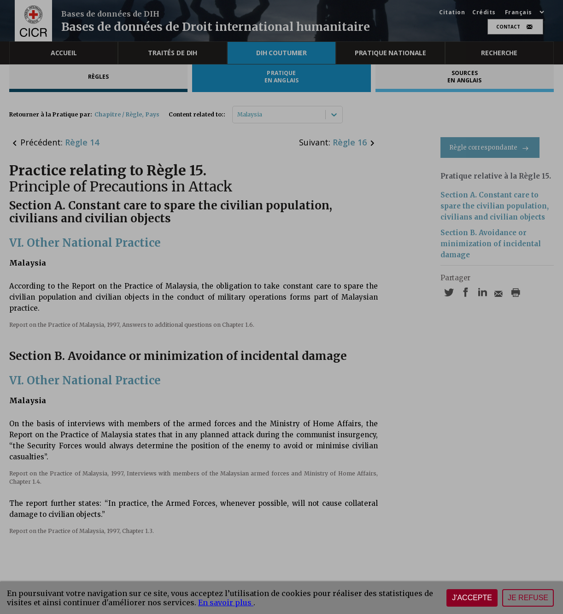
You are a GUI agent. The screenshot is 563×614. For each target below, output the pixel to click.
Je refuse (528, 598)
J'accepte (472, 598)
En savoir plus (225, 602)
